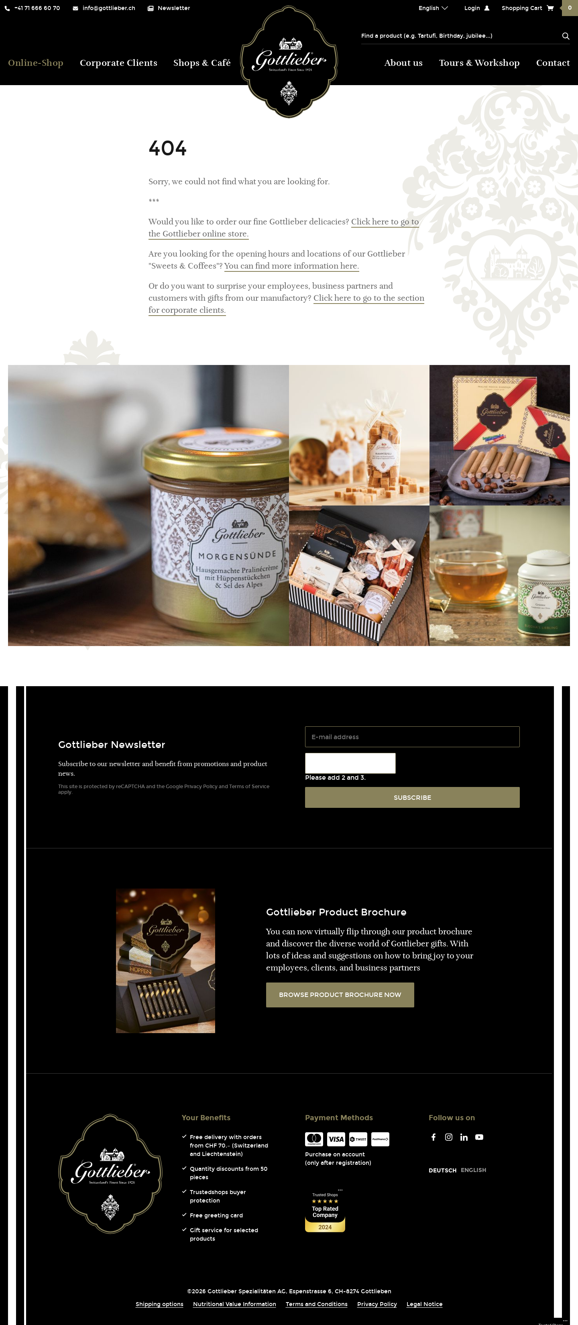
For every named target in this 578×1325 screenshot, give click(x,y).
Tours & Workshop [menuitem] (479, 63)
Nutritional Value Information (234, 1304)
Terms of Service (249, 786)
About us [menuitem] (404, 63)
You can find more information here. (291, 267)
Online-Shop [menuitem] (36, 63)
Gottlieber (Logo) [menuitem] (289, 61)
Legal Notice (425, 1304)
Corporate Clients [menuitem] (119, 63)
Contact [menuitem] (553, 63)
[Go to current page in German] (443, 1170)
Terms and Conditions (317, 1304)
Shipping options (159, 1304)
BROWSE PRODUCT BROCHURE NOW (340, 995)
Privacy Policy (201, 786)
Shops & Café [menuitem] (202, 63)
